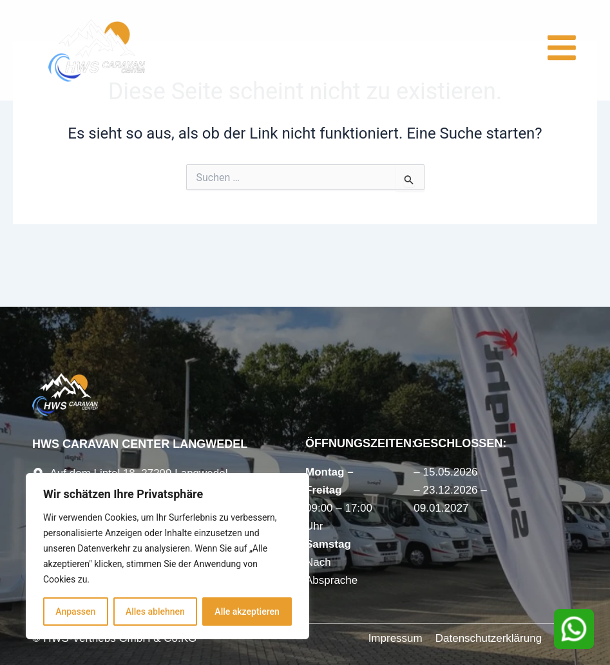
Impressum (395, 638)
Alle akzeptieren (246, 611)
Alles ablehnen (155, 611)
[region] (167, 556)
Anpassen (75, 611)
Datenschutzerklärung (488, 638)
